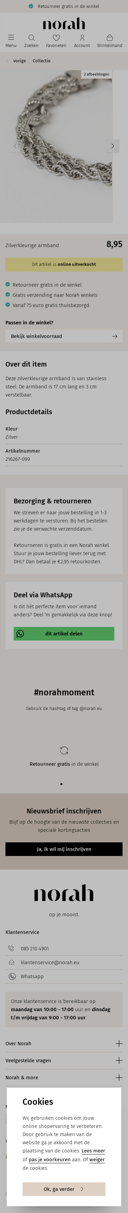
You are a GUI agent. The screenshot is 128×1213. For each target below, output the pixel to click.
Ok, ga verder (64, 1189)
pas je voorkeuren (50, 1160)
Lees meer (93, 1151)
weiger (97, 1160)
